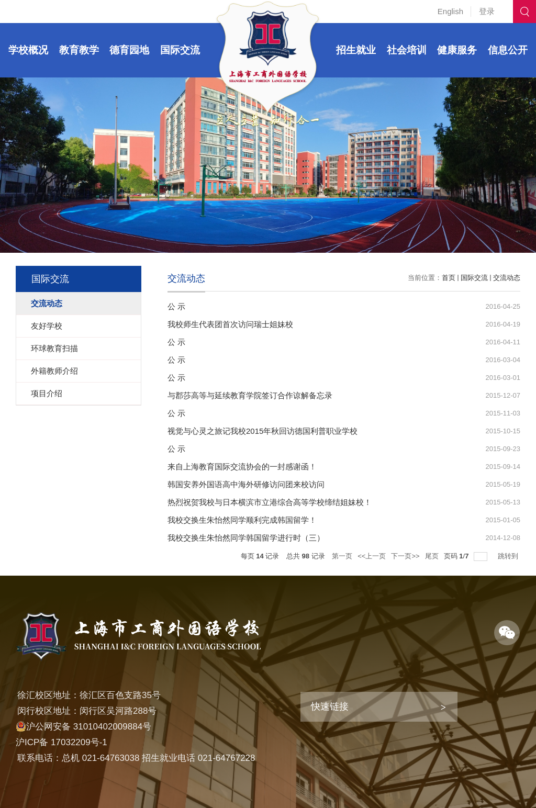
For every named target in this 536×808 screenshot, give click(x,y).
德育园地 (129, 49)
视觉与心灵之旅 (195, 431)
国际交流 (180, 49)
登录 (487, 11)
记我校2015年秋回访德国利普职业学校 (290, 431)
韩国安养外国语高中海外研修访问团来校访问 (246, 484)
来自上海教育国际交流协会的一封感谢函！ (242, 466)
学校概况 (28, 49)
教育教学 (79, 49)
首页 (448, 278)
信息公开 (508, 49)
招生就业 (356, 49)
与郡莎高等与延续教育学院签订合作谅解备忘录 (250, 395)
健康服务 (457, 49)
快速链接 (330, 706)
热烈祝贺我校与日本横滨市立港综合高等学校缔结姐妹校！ (270, 502)
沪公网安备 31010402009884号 (83, 727)
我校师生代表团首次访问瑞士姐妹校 (230, 324)
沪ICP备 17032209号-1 (61, 742)
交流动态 (506, 278)
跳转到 (509, 556)
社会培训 (407, 49)
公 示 (176, 306)
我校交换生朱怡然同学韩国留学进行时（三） (246, 537)
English (450, 11)
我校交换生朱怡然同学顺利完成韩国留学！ (242, 519)
